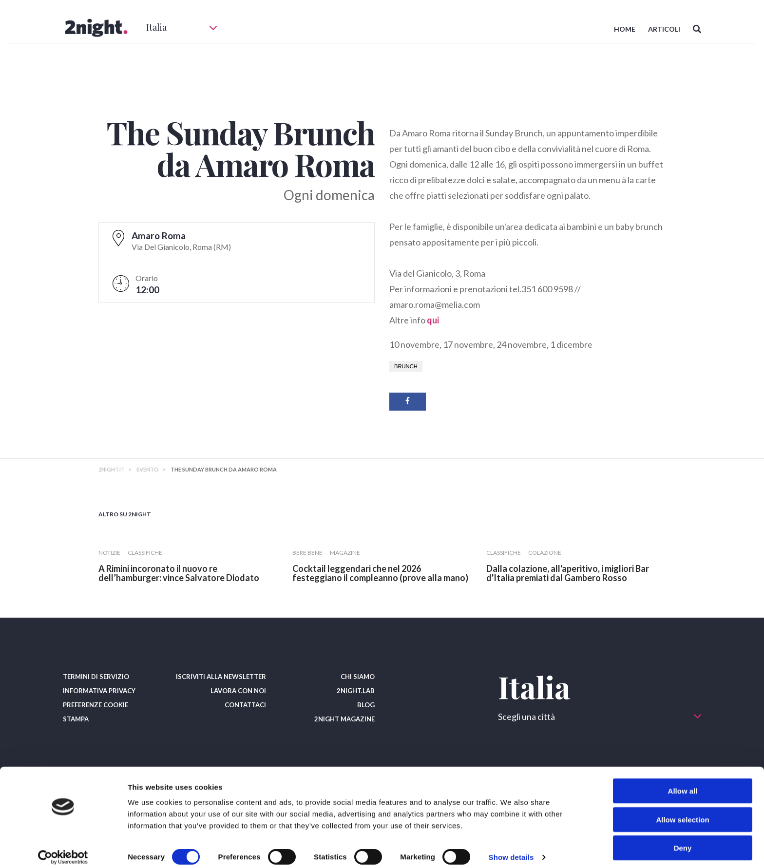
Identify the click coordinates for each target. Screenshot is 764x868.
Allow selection (682, 811)
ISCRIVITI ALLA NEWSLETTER (221, 676)
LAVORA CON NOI (238, 691)
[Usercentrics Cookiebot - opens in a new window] (63, 849)
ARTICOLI (664, 29)
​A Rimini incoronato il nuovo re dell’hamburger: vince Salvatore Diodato (178, 573)
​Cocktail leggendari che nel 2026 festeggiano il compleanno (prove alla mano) (380, 573)
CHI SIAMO (358, 676)
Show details (511, 849)
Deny (683, 839)
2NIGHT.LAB (356, 691)
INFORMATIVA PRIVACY (99, 691)
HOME (624, 29)
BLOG (366, 705)
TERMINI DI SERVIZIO (96, 676)
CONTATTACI (245, 705)
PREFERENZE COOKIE (95, 705)
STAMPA (76, 719)
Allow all (683, 782)
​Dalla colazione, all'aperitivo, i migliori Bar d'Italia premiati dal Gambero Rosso (567, 573)
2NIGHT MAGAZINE (344, 719)
